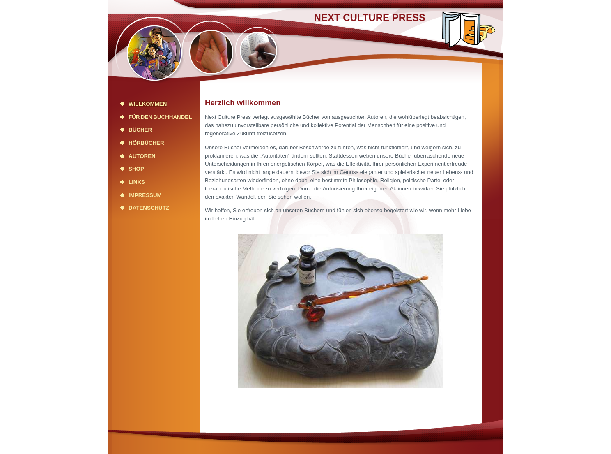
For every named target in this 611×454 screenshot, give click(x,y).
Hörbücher (146, 143)
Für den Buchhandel (160, 117)
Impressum (145, 195)
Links (137, 182)
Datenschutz (149, 208)
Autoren (142, 156)
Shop (136, 169)
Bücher (140, 130)
